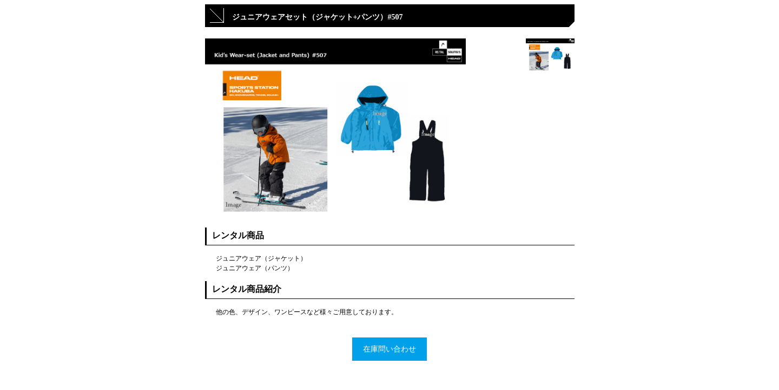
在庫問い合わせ (389, 349)
